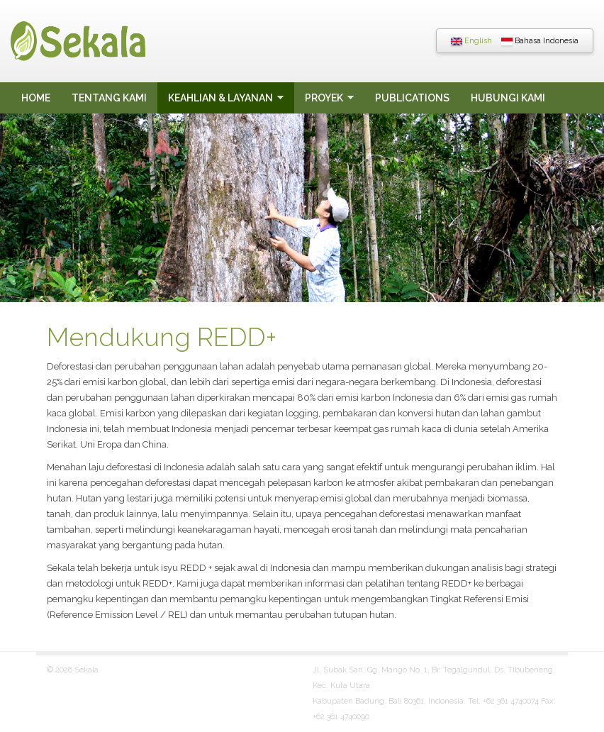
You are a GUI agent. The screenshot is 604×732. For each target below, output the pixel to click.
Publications (412, 98)
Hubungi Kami (508, 98)
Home (35, 98)
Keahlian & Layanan (220, 98)
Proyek (324, 98)
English (471, 40)
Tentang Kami (109, 98)
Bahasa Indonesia (539, 40)
